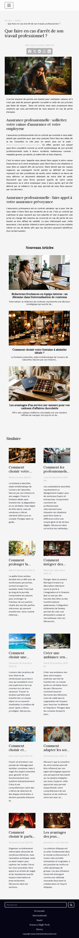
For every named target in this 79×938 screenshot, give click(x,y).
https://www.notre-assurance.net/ (23, 144)
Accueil (8, 20)
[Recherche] (36, 904)
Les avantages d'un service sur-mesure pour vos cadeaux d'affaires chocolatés (39, 407)
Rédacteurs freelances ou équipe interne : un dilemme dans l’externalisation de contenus (40, 295)
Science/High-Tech (40, 924)
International (40, 915)
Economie (39, 911)
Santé (39, 920)
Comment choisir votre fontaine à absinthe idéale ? (39, 351)
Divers (18, 20)
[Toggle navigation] (9, 5)
